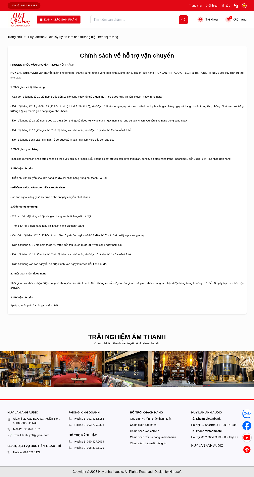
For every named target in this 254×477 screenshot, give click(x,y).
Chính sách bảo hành (143, 424)
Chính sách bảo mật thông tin (148, 443)
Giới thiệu (212, 5)
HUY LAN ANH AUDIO (207, 445)
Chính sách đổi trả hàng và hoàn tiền (153, 437)
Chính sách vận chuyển (144, 431)
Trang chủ (195, 5)
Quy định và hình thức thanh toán (151, 418)
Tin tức (226, 5)
